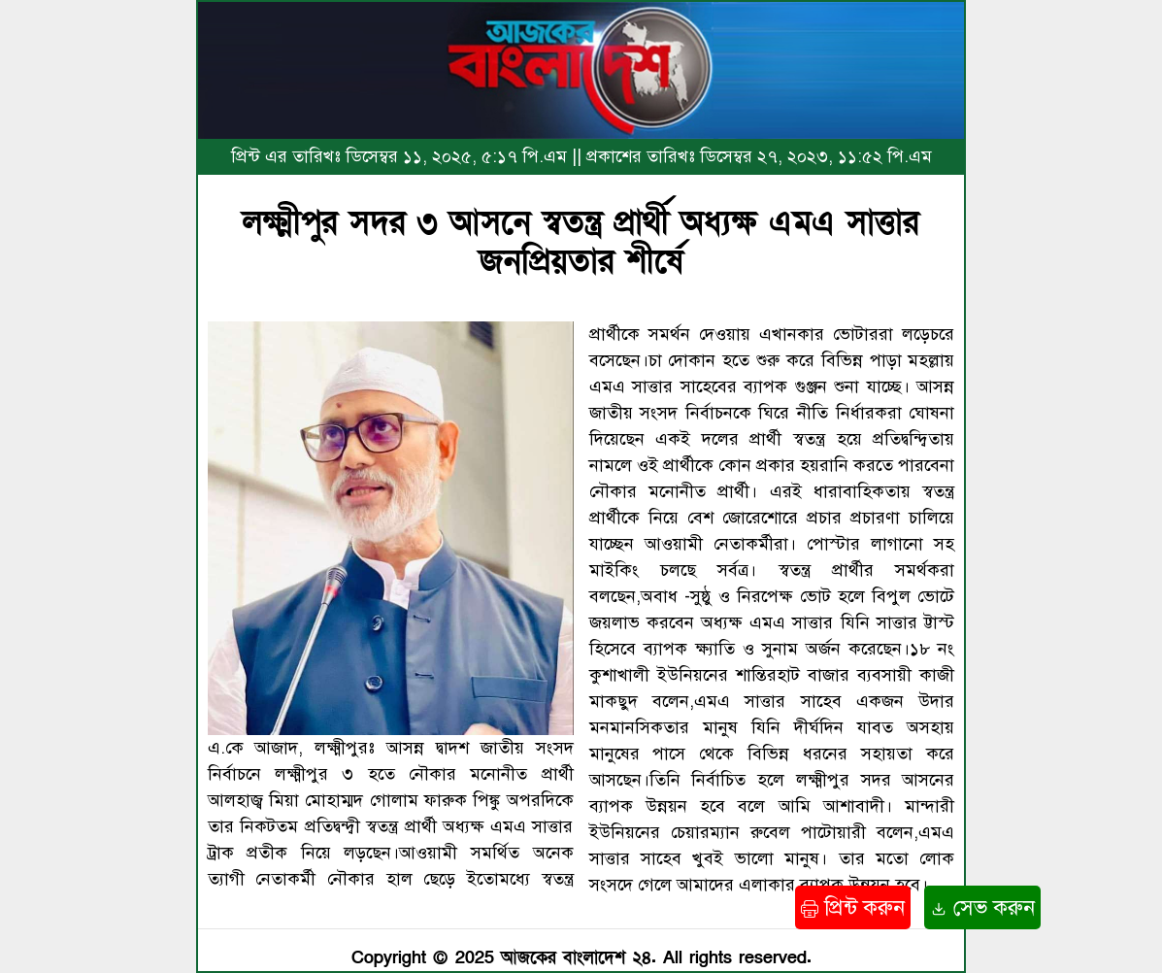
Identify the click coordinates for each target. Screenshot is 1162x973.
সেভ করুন (982, 907)
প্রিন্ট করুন (853, 907)
